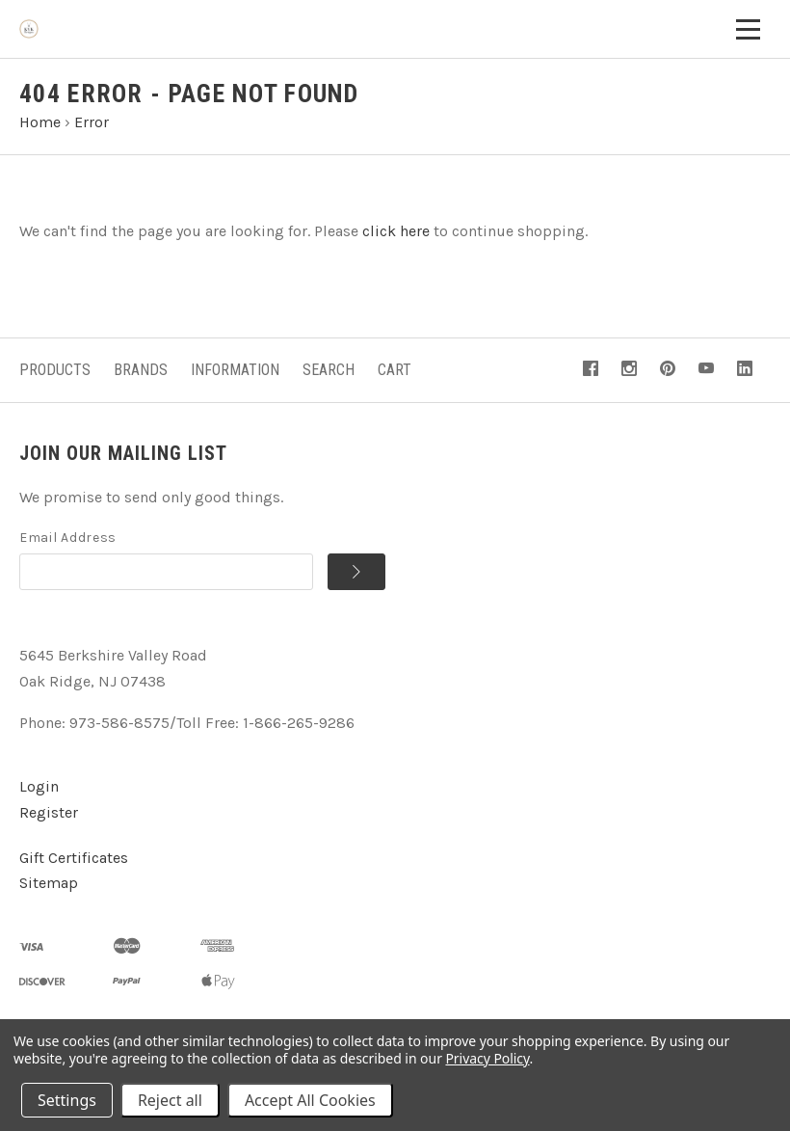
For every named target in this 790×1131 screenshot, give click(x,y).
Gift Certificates (73, 857)
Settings (67, 1100)
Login (39, 786)
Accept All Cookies (310, 1100)
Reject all (170, 1100)
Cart (394, 370)
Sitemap (48, 883)
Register (48, 812)
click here (396, 231)
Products (55, 370)
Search (329, 370)
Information (235, 370)
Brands (141, 370)
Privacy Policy (487, 1058)
